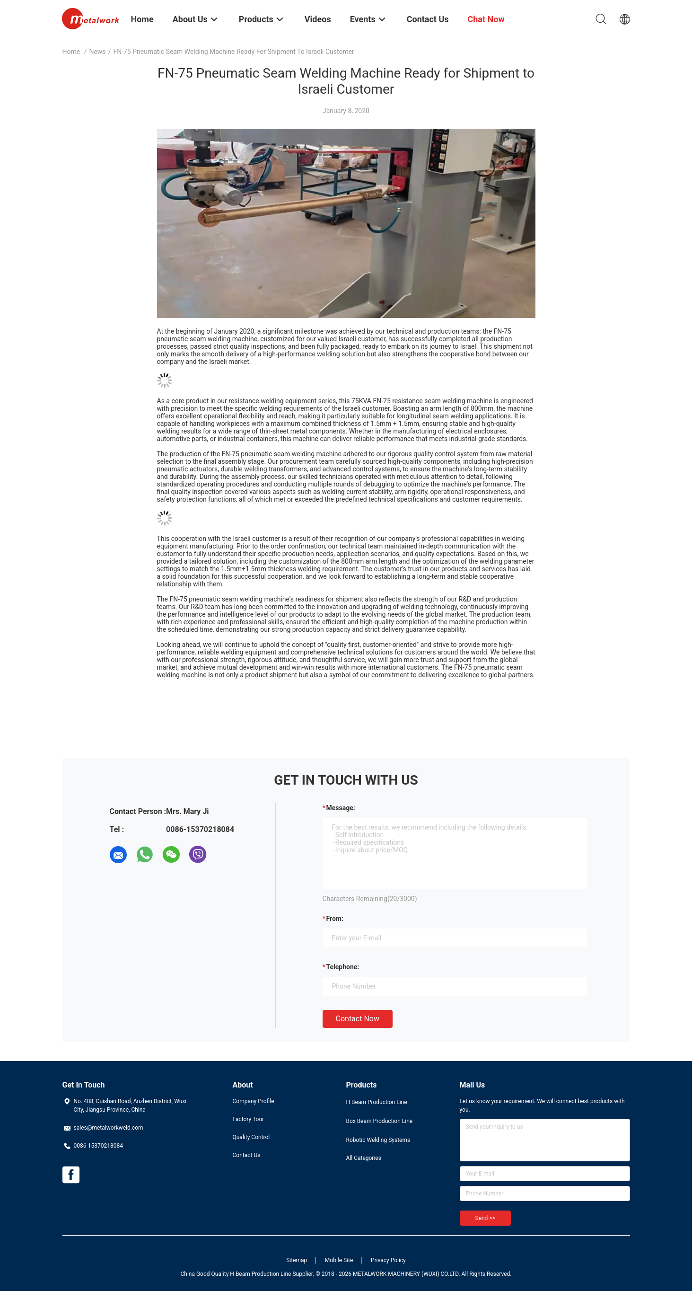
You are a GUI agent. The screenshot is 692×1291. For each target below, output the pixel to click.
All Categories (363, 1158)
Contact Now (357, 1018)
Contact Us (247, 1155)
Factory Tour (248, 1119)
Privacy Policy (388, 1260)
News (97, 51)
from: (334, 918)
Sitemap (296, 1260)
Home (71, 51)
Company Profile (253, 1101)
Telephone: (342, 967)
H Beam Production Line (376, 1102)
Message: (340, 808)
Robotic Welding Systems (378, 1140)
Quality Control (251, 1137)
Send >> (485, 1218)
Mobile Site (339, 1260)
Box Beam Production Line (379, 1121)
